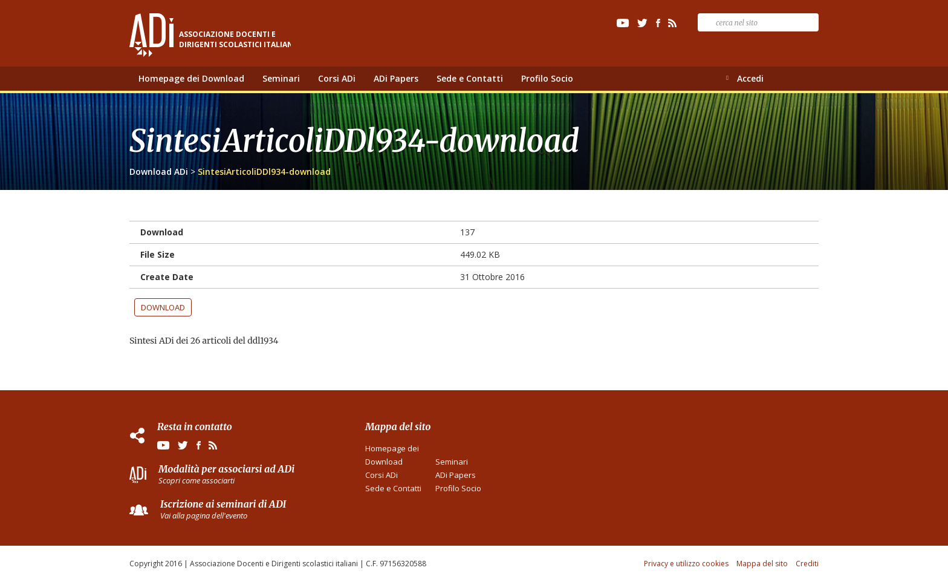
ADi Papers (396, 78)
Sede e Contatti (470, 78)
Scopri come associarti (196, 480)
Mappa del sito (762, 563)
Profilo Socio (547, 78)
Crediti (807, 563)
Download (163, 307)
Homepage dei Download (191, 78)
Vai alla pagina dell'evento (203, 515)
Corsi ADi (337, 78)
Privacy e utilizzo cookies (686, 563)
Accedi (750, 78)
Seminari (281, 78)
